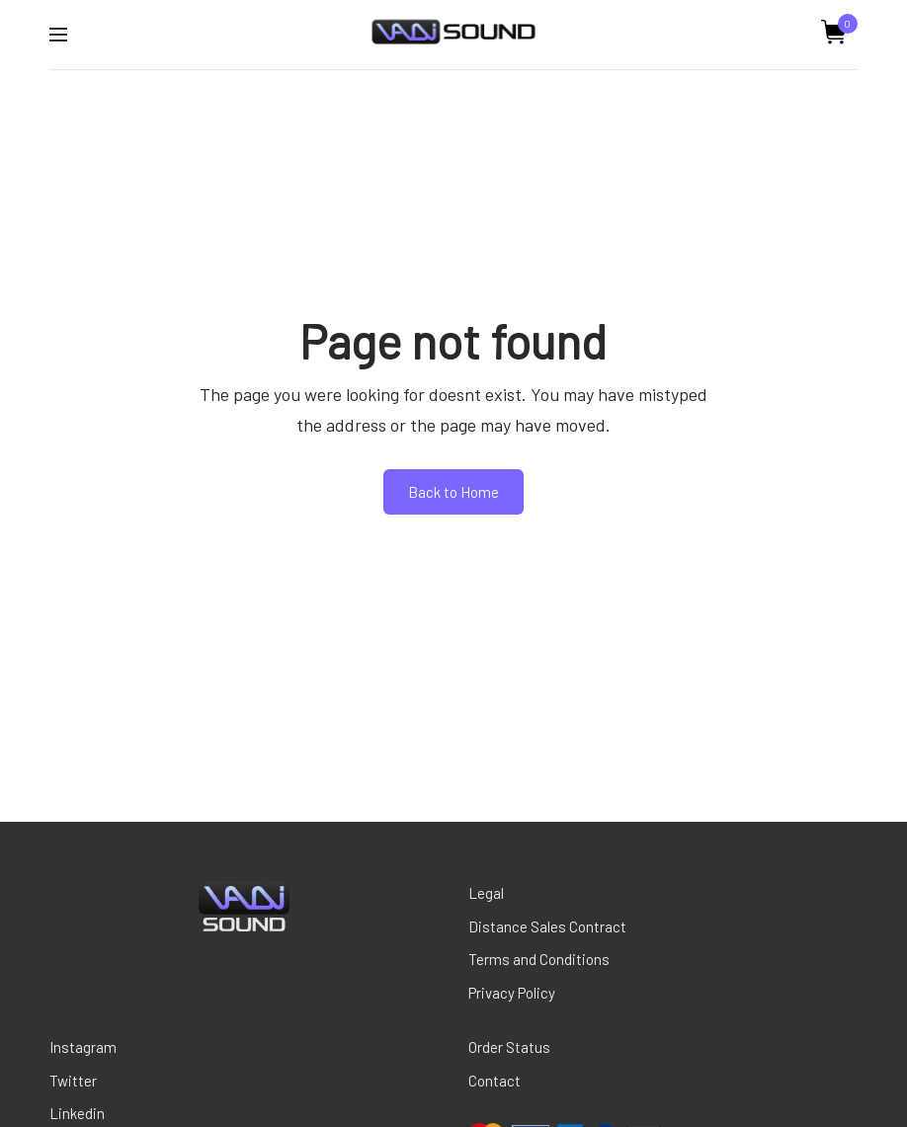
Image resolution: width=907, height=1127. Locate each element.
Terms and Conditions (539, 959)
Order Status (509, 1047)
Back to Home (453, 492)
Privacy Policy (511, 993)
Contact (494, 1080)
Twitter (73, 1080)
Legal (486, 893)
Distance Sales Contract (547, 926)
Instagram (83, 1047)
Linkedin (77, 1113)
